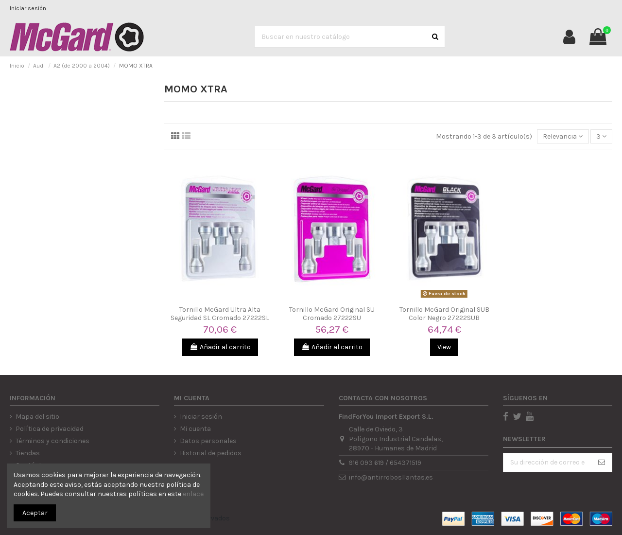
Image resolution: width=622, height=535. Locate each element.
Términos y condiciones (52, 441)
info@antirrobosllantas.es (391, 477)
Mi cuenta (195, 429)
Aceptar (35, 513)
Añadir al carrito (220, 347)
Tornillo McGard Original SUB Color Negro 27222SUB (444, 313)
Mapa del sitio (37, 416)
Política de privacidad (50, 429)
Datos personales (208, 441)
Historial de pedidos (211, 453)
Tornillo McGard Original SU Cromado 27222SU (332, 313)
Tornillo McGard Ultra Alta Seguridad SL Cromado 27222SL (220, 313)
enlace (193, 494)
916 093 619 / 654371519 (385, 463)
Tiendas (28, 453)
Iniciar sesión (28, 8)
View (444, 347)
